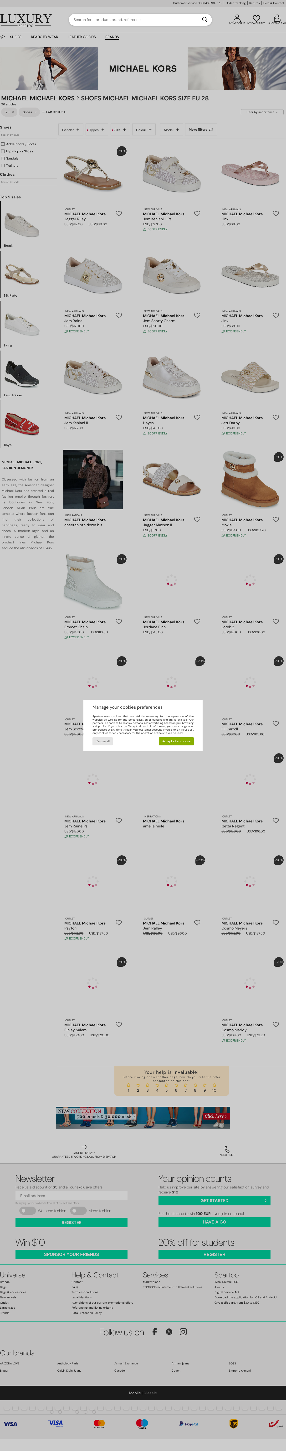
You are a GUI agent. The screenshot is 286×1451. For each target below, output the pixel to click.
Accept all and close (176, 741)
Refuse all (103, 741)
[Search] (204, 20)
